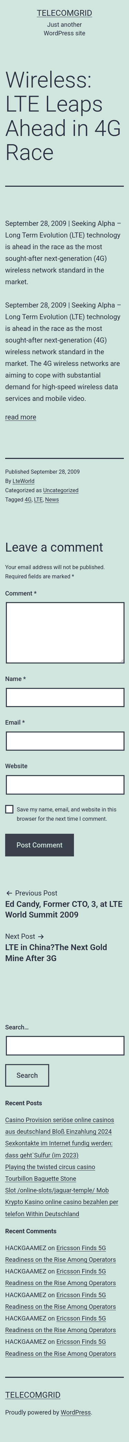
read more (20, 417)
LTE (38, 499)
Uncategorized (60, 490)
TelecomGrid (64, 13)
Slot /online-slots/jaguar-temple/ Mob (57, 1190)
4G (28, 499)
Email (15, 722)
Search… (17, 1027)
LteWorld (24, 481)
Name (15, 678)
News (52, 499)
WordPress (76, 1412)
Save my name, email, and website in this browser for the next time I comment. (67, 814)
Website (16, 766)
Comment (20, 593)
